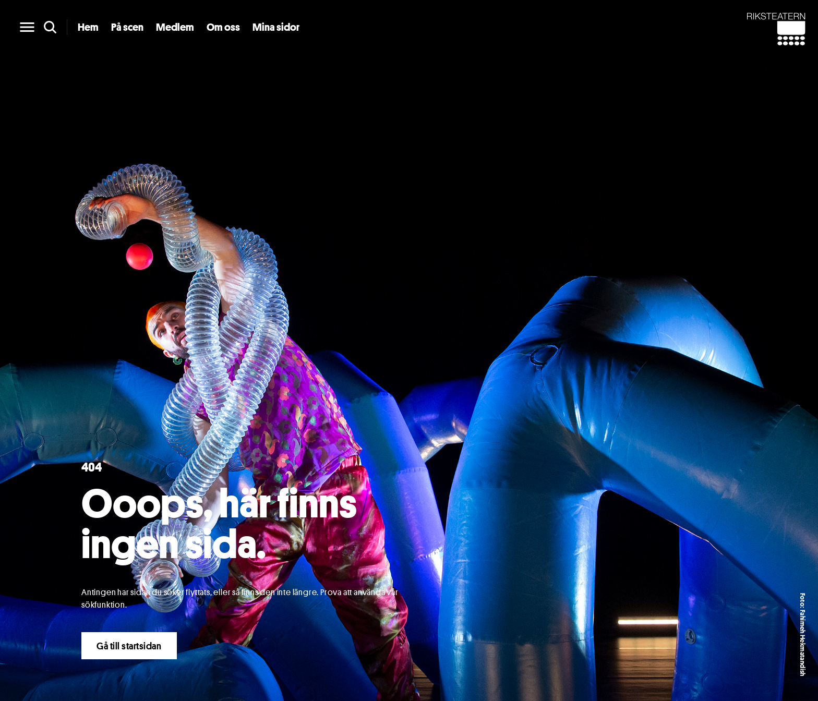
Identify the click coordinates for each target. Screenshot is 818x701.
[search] (50, 27)
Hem (88, 27)
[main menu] (27, 27)
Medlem (175, 27)
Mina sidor (275, 27)
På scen (127, 27)
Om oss (223, 27)
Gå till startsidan (129, 645)
